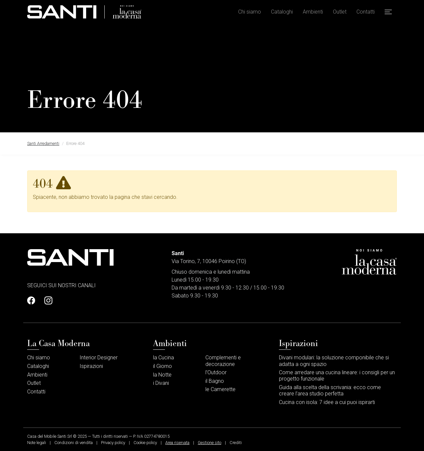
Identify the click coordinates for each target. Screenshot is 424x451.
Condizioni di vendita (73, 442)
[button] (388, 13)
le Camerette (220, 389)
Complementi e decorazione (223, 360)
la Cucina (163, 357)
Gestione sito (209, 442)
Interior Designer (99, 357)
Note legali (36, 442)
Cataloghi (282, 13)
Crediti (236, 442)
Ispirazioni (91, 366)
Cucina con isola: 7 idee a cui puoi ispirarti (327, 402)
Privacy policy (113, 442)
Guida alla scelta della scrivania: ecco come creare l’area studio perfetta (330, 390)
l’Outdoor (216, 372)
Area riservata (177, 442)
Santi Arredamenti (43, 143)
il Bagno (214, 381)
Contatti (365, 13)
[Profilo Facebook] (33, 300)
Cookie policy (145, 442)
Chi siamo (249, 13)
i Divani (161, 383)
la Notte (162, 375)
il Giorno (162, 366)
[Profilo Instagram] (46, 300)
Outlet (339, 13)
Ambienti (313, 13)
